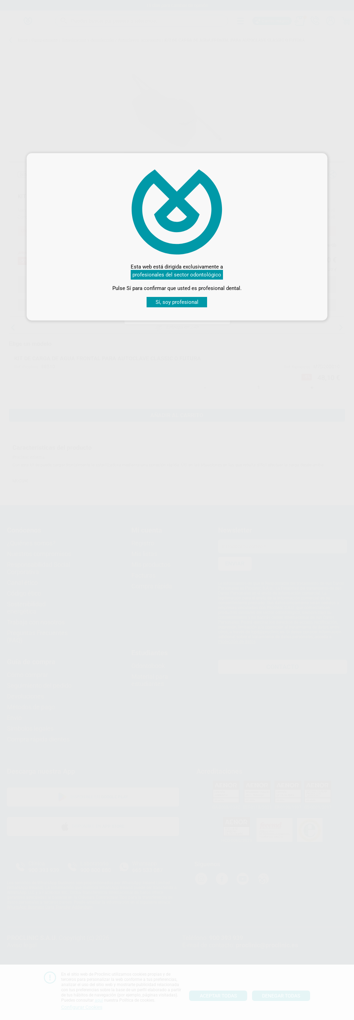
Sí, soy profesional (177, 302)
